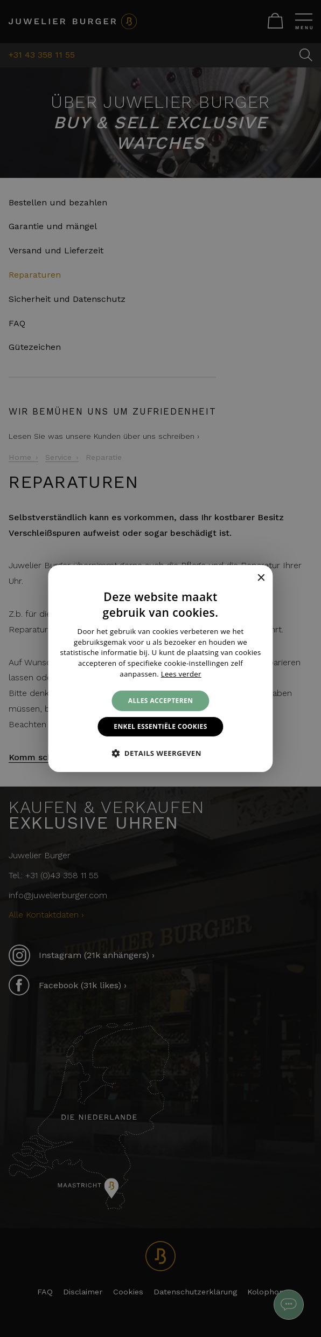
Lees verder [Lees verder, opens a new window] (181, 674)
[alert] (160, 668)
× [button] (261, 578)
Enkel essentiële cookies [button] (160, 726)
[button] (160, 753)
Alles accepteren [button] (160, 700)
